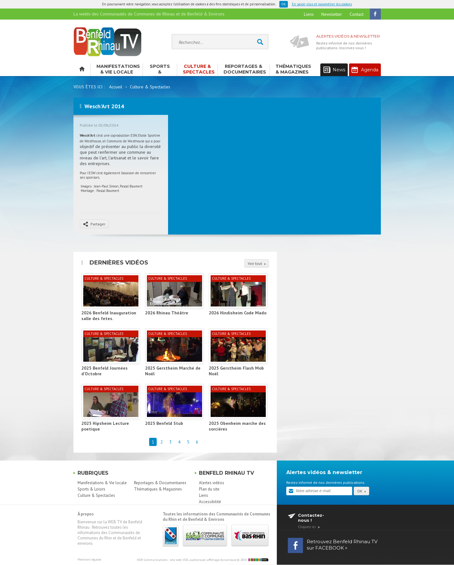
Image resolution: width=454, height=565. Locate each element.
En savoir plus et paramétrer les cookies (322, 4)
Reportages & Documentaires (245, 69)
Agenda (365, 70)
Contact (357, 14)
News (334, 70)
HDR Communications (186, 560)
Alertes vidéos (211, 482)
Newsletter (331, 14)
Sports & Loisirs (160, 69)
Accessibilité (210, 501)
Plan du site (209, 489)
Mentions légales (89, 559)
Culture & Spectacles (199, 69)
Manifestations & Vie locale (118, 69)
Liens (309, 14)
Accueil (115, 87)
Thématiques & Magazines (293, 69)
